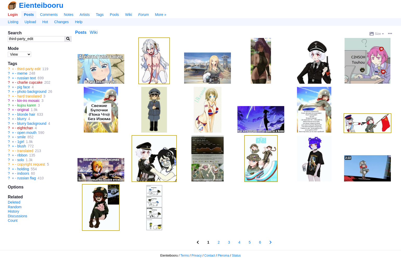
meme (22, 73)
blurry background (31, 123)
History (13, 211)
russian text (26, 78)
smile (21, 137)
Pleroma (223, 255)
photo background (31, 91)
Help (78, 22)
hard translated (29, 96)
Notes (69, 14)
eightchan (25, 128)
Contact (209, 255)
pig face (23, 87)
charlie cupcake (29, 82)
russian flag (26, 178)
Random (15, 207)
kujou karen (26, 105)
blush (21, 146)
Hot (45, 22)
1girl (20, 142)
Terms (184, 255)
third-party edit (28, 69)
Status (236, 255)
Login (13, 14)
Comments (49, 14)
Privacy (196, 255)
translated (25, 151)
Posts (29, 14)
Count (12, 220)
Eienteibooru (41, 5)
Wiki (128, 14)
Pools (114, 14)
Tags (100, 14)
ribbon (22, 155)
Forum (143, 14)
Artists (85, 14)
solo (20, 160)
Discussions (17, 216)
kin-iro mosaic (28, 101)
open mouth (26, 132)
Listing (13, 22)
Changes (61, 22)
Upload (30, 22)
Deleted (14, 202)
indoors (23, 173)
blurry (21, 119)
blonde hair (26, 114)
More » (160, 14)
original (23, 110)
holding (23, 169)
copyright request (31, 164)
